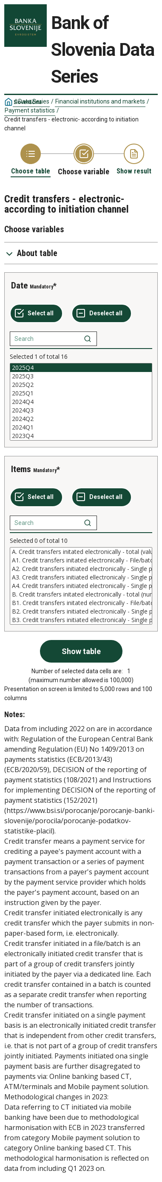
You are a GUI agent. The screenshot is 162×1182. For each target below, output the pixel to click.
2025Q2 (81, 385)
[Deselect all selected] (101, 313)
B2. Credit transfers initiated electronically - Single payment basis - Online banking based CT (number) (81, 611)
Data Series (33, 101)
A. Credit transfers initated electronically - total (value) (81, 552)
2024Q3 (81, 410)
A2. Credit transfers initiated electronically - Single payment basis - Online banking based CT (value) (81, 569)
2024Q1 (81, 427)
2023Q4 (81, 436)
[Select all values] (36, 313)
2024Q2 (81, 419)
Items (21, 469)
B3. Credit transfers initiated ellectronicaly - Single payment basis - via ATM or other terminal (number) (81, 620)
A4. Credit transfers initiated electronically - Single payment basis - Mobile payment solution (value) (81, 586)
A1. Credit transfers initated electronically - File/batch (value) (81, 560)
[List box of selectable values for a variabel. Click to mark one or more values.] (81, 402)
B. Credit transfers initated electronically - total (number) (81, 594)
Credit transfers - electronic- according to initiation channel (71, 124)
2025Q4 (81, 367)
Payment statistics (30, 110)
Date (19, 285)
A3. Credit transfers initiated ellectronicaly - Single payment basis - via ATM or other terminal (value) (81, 577)
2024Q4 (81, 402)
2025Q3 (81, 376)
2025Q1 (81, 393)
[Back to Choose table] (31, 159)
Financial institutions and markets (100, 101)
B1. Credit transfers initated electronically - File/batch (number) (81, 603)
